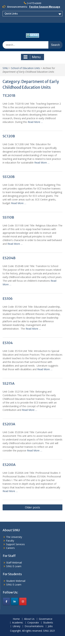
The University (14, 537)
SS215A (9, 383)
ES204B (9, 258)
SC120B (9, 136)
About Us (29, 619)
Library (16, 626)
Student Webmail (15, 580)
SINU (5, 68)
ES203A (9, 424)
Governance (45, 619)
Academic (17, 623)
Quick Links (11, 13)
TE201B (9, 95)
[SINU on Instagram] (23, 601)
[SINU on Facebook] (6, 601)
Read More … (35, 122)
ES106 (8, 298)
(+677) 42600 (34, 3)
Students (48, 623)
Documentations (34, 626)
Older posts (32, 507)
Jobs (50, 626)
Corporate (33, 623)
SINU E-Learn (13, 566)
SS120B (9, 176)
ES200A (9, 464)
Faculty (10, 540)
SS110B (8, 217)
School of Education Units (25, 68)
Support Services (15, 544)
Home (16, 619)
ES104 (8, 343)
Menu (32, 57)
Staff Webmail (14, 562)
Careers (10, 548)
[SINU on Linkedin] (14, 601)
